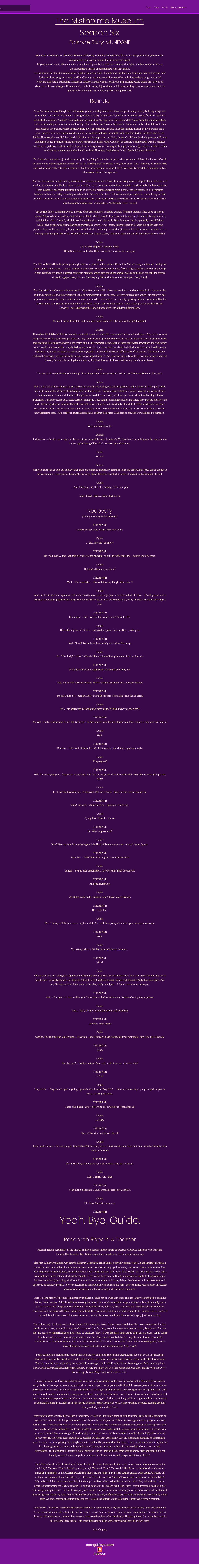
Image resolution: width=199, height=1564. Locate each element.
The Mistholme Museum (99, 20)
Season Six (99, 32)
